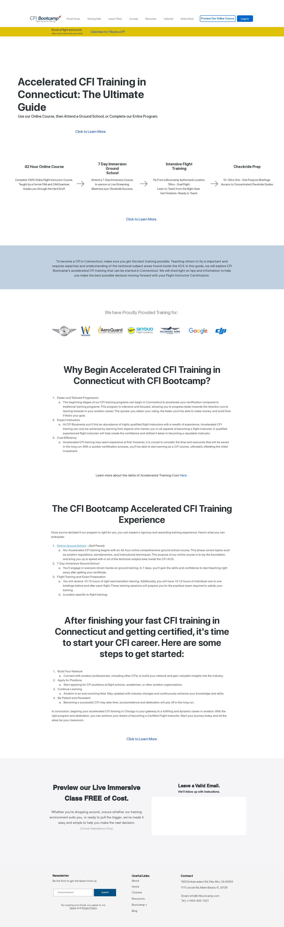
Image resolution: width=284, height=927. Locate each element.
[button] (94, 18)
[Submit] (105, 892)
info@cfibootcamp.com (204, 896)
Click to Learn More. (141, 219)
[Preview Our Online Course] (217, 18)
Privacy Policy (89, 907)
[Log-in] (245, 18)
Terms (72, 907)
